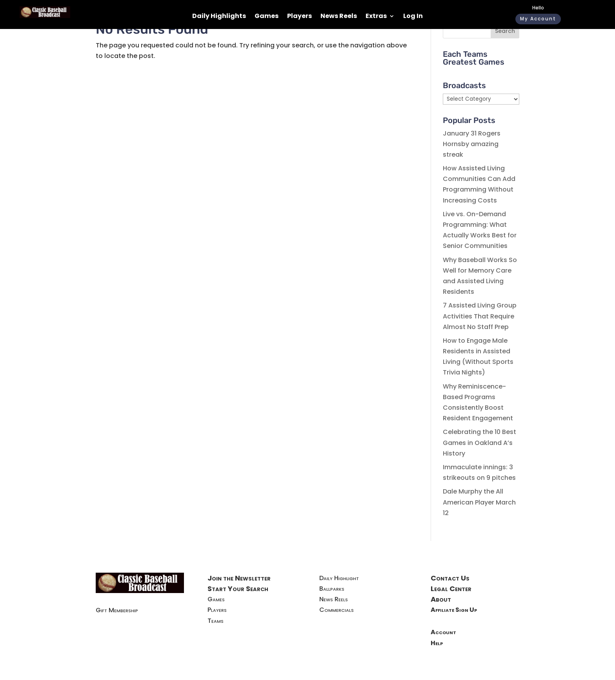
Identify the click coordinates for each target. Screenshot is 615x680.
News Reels (338, 16)
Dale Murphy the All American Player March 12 (479, 502)
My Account (538, 18)
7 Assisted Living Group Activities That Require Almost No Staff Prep (480, 316)
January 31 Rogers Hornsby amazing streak (471, 144)
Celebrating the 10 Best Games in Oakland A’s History (479, 442)
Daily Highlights (219, 16)
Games (266, 16)
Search (505, 31)
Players (299, 16)
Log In (413, 16)
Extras (376, 16)
